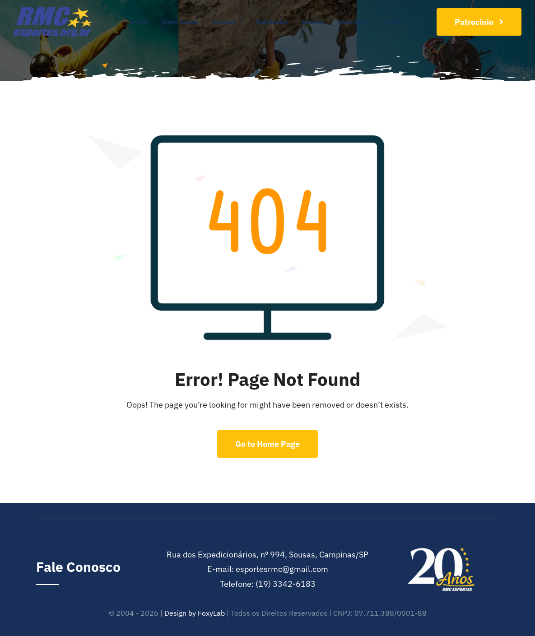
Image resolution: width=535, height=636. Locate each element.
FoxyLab (211, 612)
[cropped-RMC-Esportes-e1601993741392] (53, 10)
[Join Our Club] (479, 22)
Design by (180, 612)
